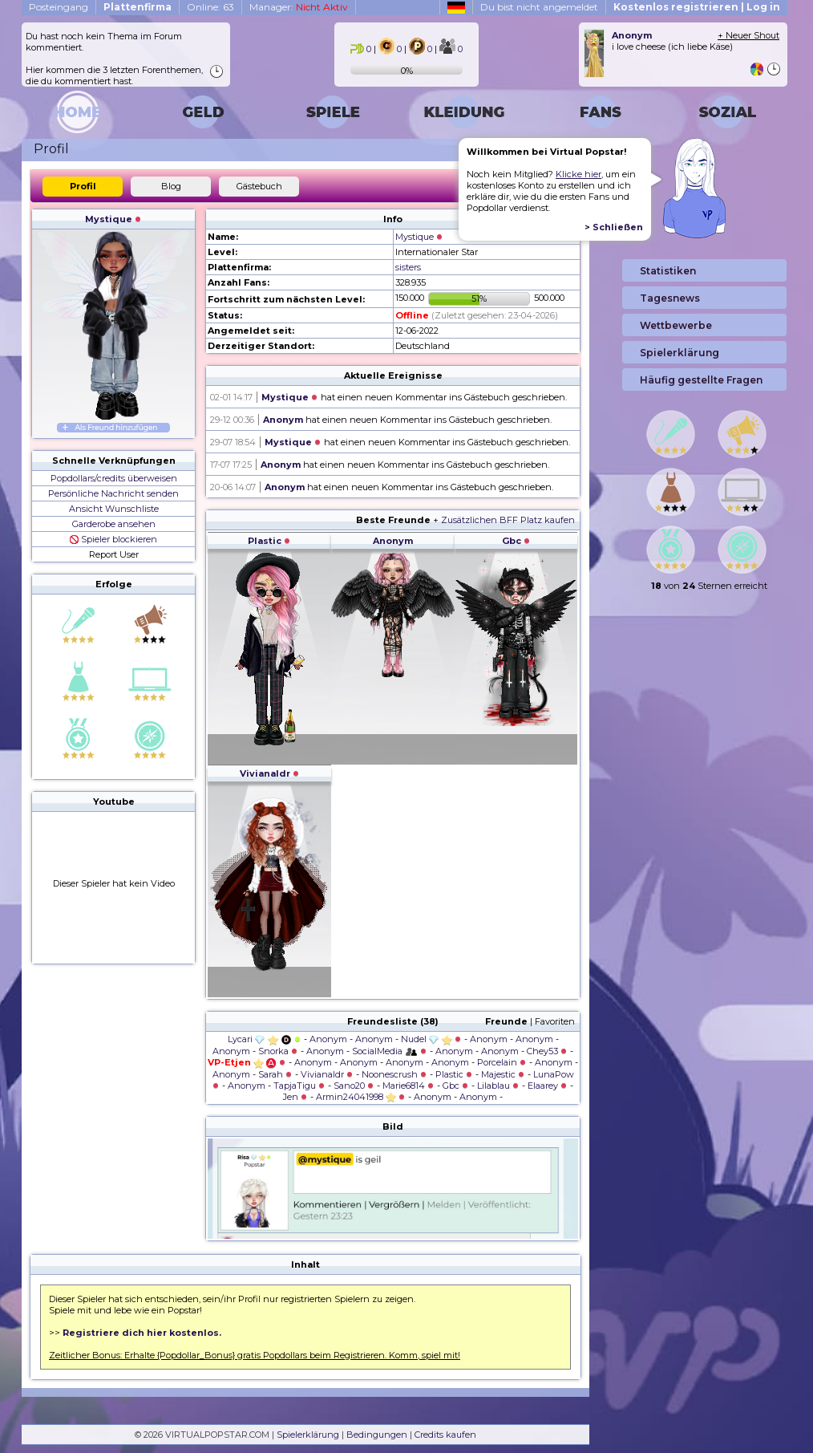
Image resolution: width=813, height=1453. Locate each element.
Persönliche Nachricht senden (113, 493)
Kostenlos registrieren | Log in (696, 7)
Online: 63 (210, 7)
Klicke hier (578, 174)
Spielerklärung (308, 1434)
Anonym (283, 419)
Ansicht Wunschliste (114, 508)
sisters (408, 267)
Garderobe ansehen (114, 524)
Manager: (298, 7)
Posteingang (58, 7)
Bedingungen (376, 1434)
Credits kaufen (445, 1434)
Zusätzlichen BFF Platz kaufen (508, 520)
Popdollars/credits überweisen (114, 478)
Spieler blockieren (113, 539)
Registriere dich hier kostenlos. (142, 1332)
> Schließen (613, 227)
